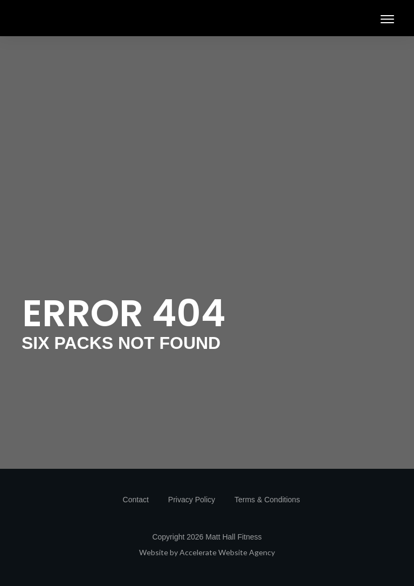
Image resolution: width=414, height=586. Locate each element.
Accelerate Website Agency (227, 552)
